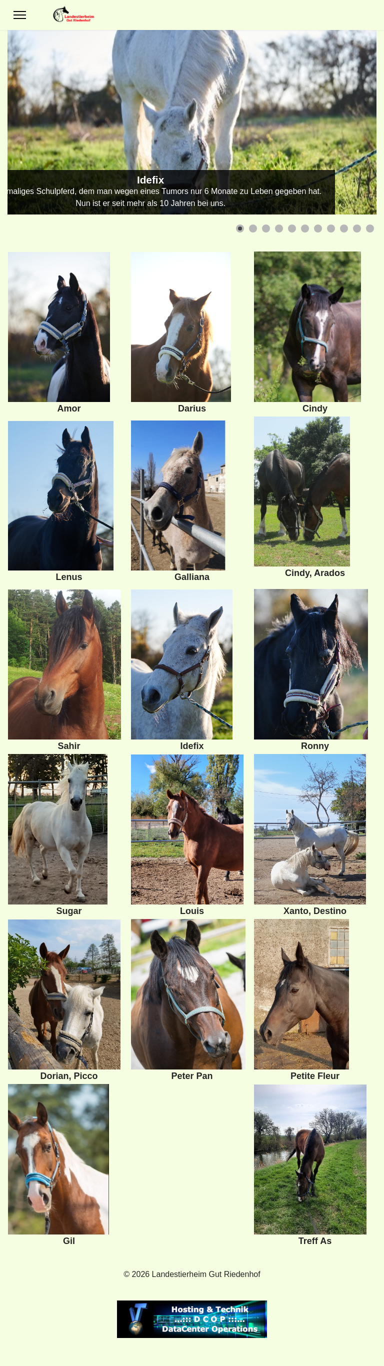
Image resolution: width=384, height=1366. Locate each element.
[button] (240, 228)
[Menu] (20, 15)
